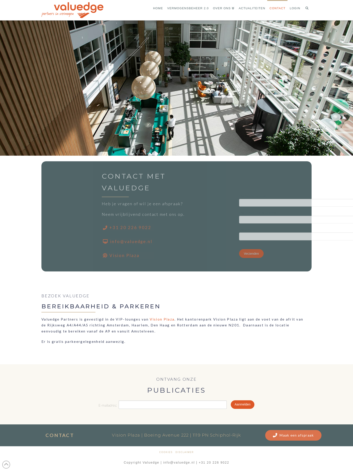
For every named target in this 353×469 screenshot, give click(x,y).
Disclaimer (185, 452)
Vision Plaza (162, 319)
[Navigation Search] (307, 10)
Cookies (166, 452)
